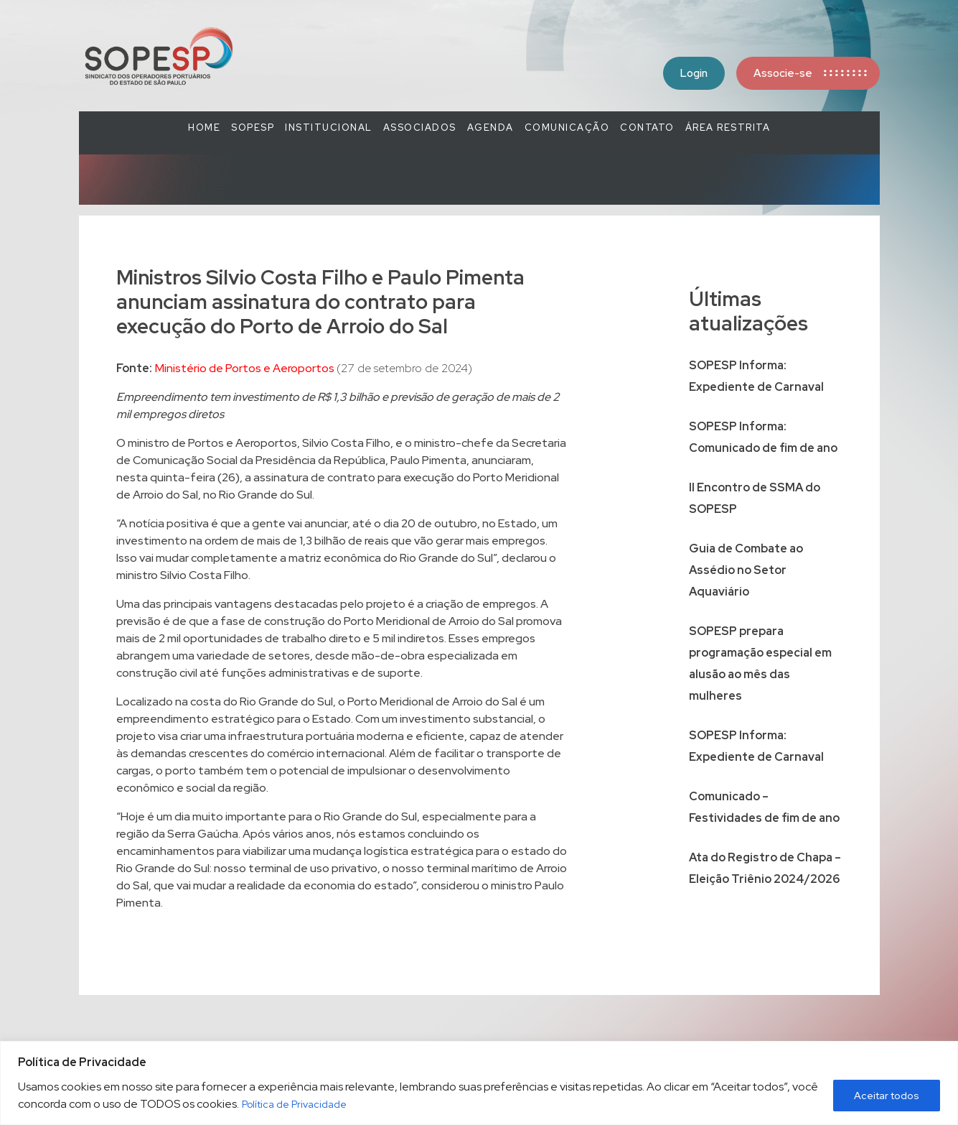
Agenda (490, 127)
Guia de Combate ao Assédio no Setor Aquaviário (746, 570)
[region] (479, 1083)
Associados (419, 127)
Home (204, 127)
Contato (647, 127)
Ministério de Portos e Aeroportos (246, 368)
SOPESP (252, 127)
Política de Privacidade (294, 1104)
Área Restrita (728, 127)
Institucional (328, 127)
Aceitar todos (886, 1095)
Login (694, 73)
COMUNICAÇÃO (567, 127)
